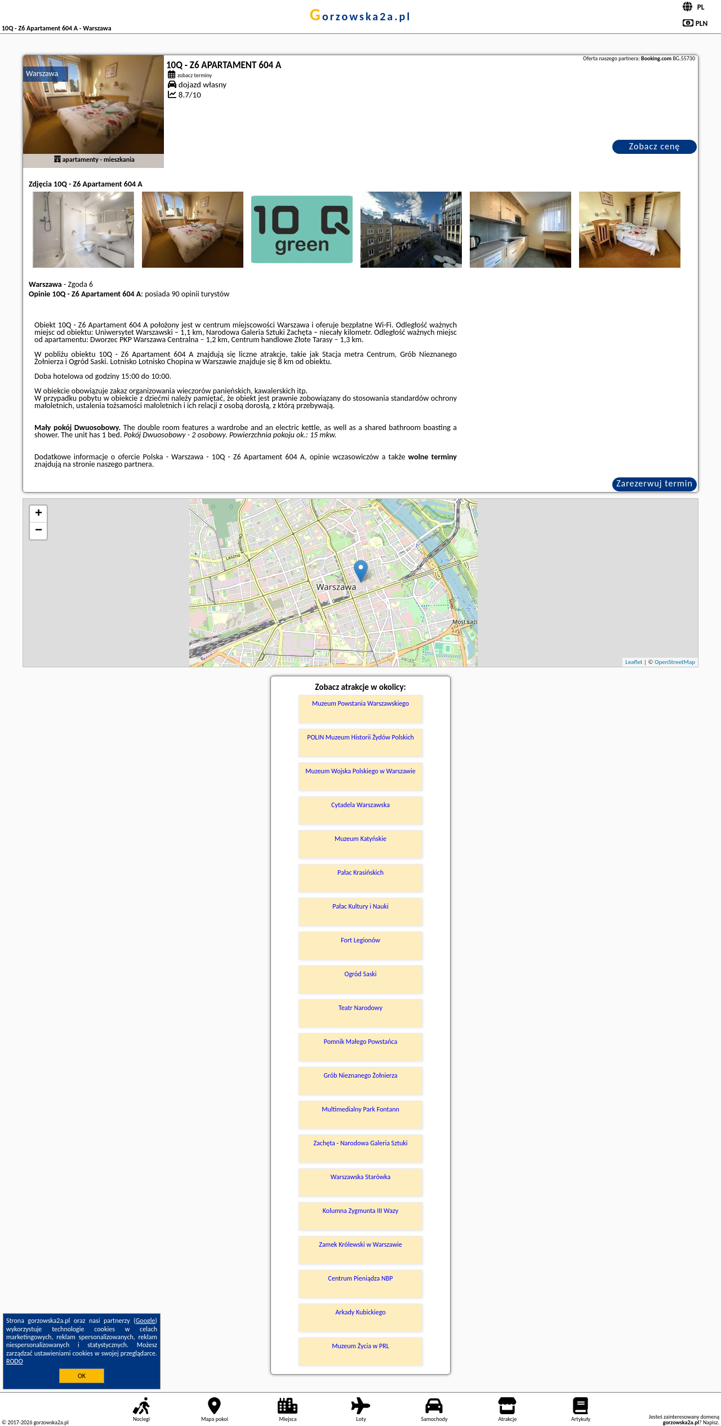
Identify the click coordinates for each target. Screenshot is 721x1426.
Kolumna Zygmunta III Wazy (360, 1211)
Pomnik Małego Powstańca (361, 1042)
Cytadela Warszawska (360, 805)
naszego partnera (124, 464)
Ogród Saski (360, 974)
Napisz (710, 1422)
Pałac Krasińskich (360, 872)
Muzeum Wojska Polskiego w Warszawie (360, 771)
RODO (14, 1361)
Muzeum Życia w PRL (360, 1346)
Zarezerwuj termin (654, 483)
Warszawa (42, 73)
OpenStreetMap (675, 662)
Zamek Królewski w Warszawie (360, 1244)
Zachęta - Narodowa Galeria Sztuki (361, 1143)
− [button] (38, 530)
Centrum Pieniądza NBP (360, 1278)
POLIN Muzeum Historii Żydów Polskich (360, 737)
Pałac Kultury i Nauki (360, 906)
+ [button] (38, 514)
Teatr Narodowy (360, 1008)
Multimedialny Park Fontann (360, 1109)
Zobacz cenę (654, 146)
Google (145, 1321)
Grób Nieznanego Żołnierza (360, 1075)
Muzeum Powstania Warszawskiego (360, 703)
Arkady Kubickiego (360, 1312)
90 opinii (185, 294)
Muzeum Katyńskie (360, 839)
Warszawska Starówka (361, 1177)
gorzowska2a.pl (360, 16)
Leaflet (633, 662)
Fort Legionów (360, 940)
